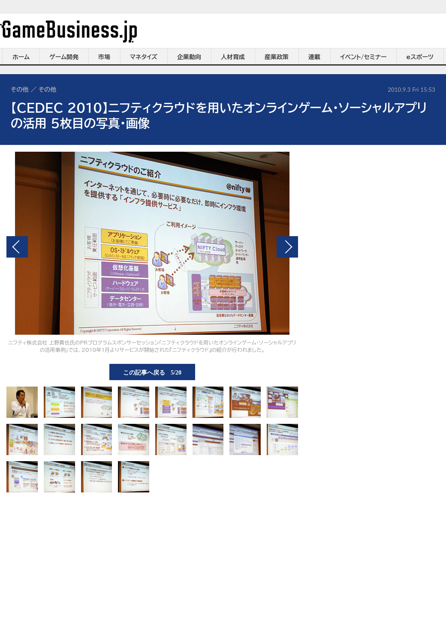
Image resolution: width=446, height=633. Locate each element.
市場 (104, 57)
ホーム (21, 57)
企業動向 (189, 57)
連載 (314, 57)
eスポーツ (420, 57)
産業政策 (277, 57)
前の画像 (17, 247)
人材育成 (233, 57)
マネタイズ (143, 57)
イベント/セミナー (363, 57)
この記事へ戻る (152, 372)
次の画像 (287, 247)
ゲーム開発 (63, 57)
